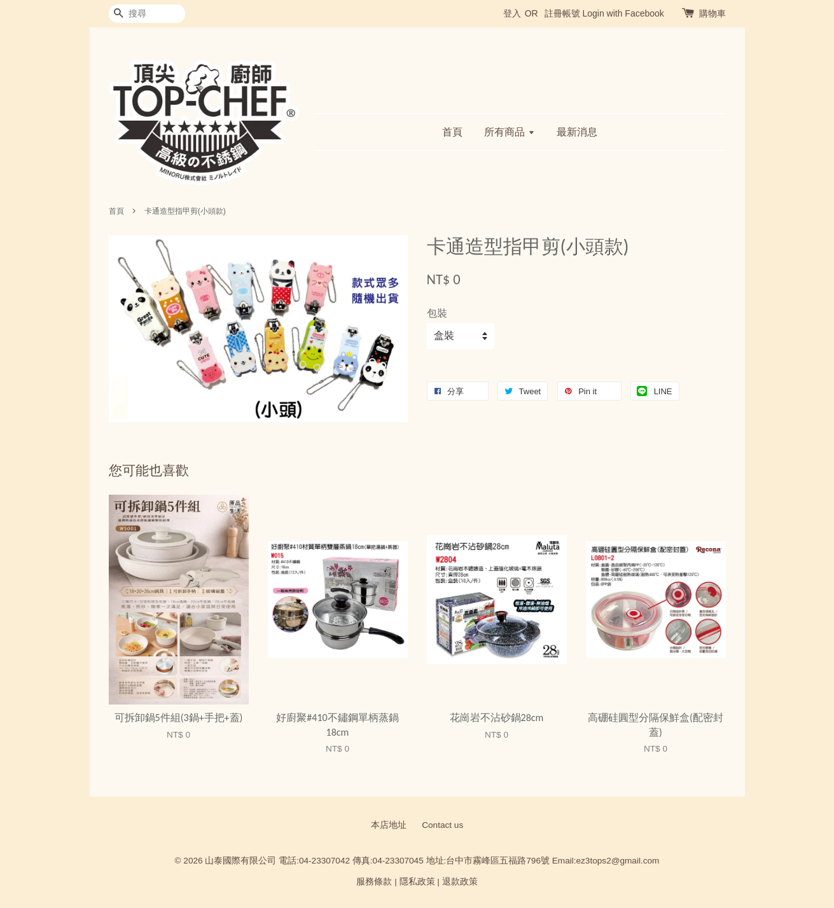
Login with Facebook (623, 13)
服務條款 (374, 881)
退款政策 (460, 881)
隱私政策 (417, 881)
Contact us (442, 825)
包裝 (437, 313)
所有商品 (509, 132)
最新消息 (577, 132)
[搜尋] (147, 13)
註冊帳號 (562, 13)
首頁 (452, 132)
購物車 (712, 13)
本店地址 (389, 825)
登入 (512, 13)
